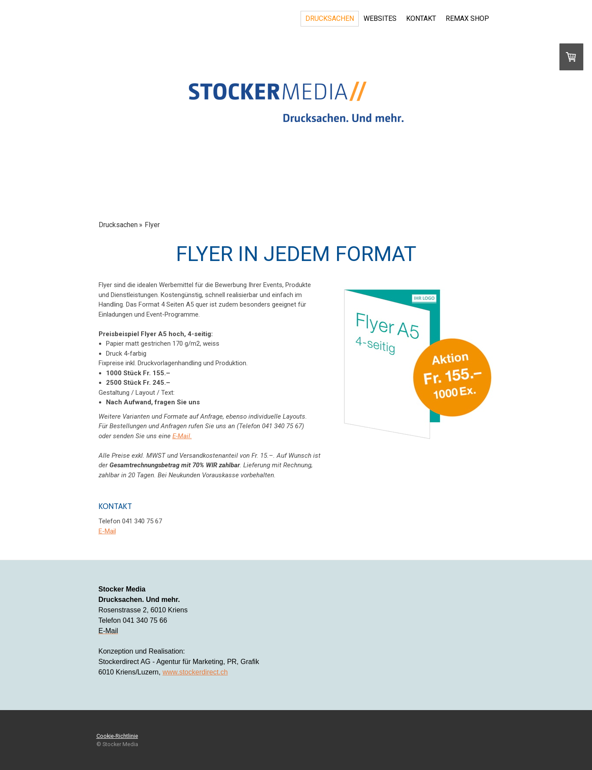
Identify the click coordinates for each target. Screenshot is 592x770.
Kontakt (421, 18)
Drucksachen (329, 18)
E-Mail (107, 531)
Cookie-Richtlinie (117, 736)
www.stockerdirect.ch (195, 672)
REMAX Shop (467, 18)
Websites (380, 18)
